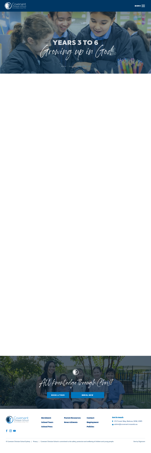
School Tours (47, 422)
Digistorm (141, 441)
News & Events (71, 422)
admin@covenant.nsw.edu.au (126, 424)
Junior (71, 70)
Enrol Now (87, 395)
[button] (139, 6)
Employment (93, 422)
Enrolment (46, 417)
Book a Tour (58, 395)
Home (63, 70)
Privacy (35, 441)
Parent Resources (72, 417)
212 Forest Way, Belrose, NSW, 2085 (128, 421)
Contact (90, 417)
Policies (90, 426)
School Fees (46, 426)
